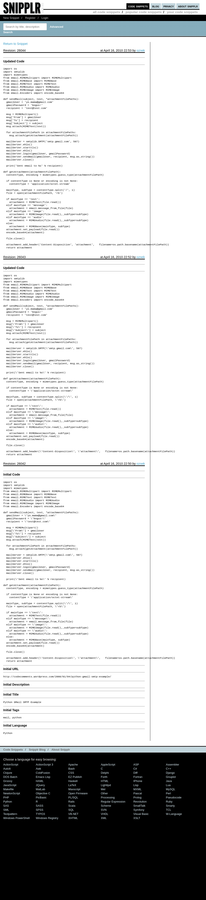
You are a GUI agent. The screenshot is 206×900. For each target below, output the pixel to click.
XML (104, 897)
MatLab (40, 869)
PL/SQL (73, 877)
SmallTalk (139, 885)
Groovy (7, 860)
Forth (104, 856)
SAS (6, 885)
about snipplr (188, 6)
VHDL (104, 893)
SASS (39, 885)
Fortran (137, 856)
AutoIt (7, 848)
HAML (40, 860)
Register (30, 17)
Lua (168, 864)
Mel (103, 869)
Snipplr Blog (37, 829)
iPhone (137, 860)
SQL (71, 889)
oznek (141, 50)
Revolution (140, 881)
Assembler (172, 844)
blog (155, 6)
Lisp (136, 864)
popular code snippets (144, 12)
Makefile (8, 869)
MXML (137, 869)
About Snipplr (60, 829)
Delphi (105, 852)
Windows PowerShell (16, 897)
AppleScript (108, 844)
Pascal (137, 873)
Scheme (106, 885)
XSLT (136, 897)
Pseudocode (173, 877)
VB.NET (73, 893)
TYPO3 (40, 893)
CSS (71, 852)
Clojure (7, 852)
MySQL (170, 869)
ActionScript (10, 844)
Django (170, 852)
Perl (168, 873)
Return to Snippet (15, 43)
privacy (168, 6)
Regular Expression (113, 881)
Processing (108, 877)
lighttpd (106, 864)
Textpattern (10, 893)
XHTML (73, 897)
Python (7, 881)
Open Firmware (78, 873)
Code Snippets (13, 829)
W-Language (174, 893)
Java (169, 860)
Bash (71, 848)
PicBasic (41, 877)
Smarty (170, 885)
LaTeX (72, 864)
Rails (71, 881)
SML (6, 889)
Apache (73, 844)
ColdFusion (43, 852)
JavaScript (9, 864)
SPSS (39, 889)
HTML (104, 860)
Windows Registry (47, 897)
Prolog (137, 877)
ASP (136, 844)
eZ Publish (75, 856)
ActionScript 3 (44, 844)
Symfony (138, 889)
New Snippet (11, 17)
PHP (6, 877)
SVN (104, 889)
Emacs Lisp (43, 856)
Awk (38, 848)
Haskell (72, 860)
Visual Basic (141, 893)
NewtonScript (11, 873)
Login (44, 17)
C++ (168, 848)
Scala (71, 885)
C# (135, 848)
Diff (135, 852)
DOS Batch (10, 856)
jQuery (40, 864)
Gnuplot (171, 856)
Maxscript (74, 869)
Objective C (43, 873)
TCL (168, 889)
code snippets (138, 6)
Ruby (169, 881)
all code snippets (106, 12)
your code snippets (182, 12)
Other (104, 873)
